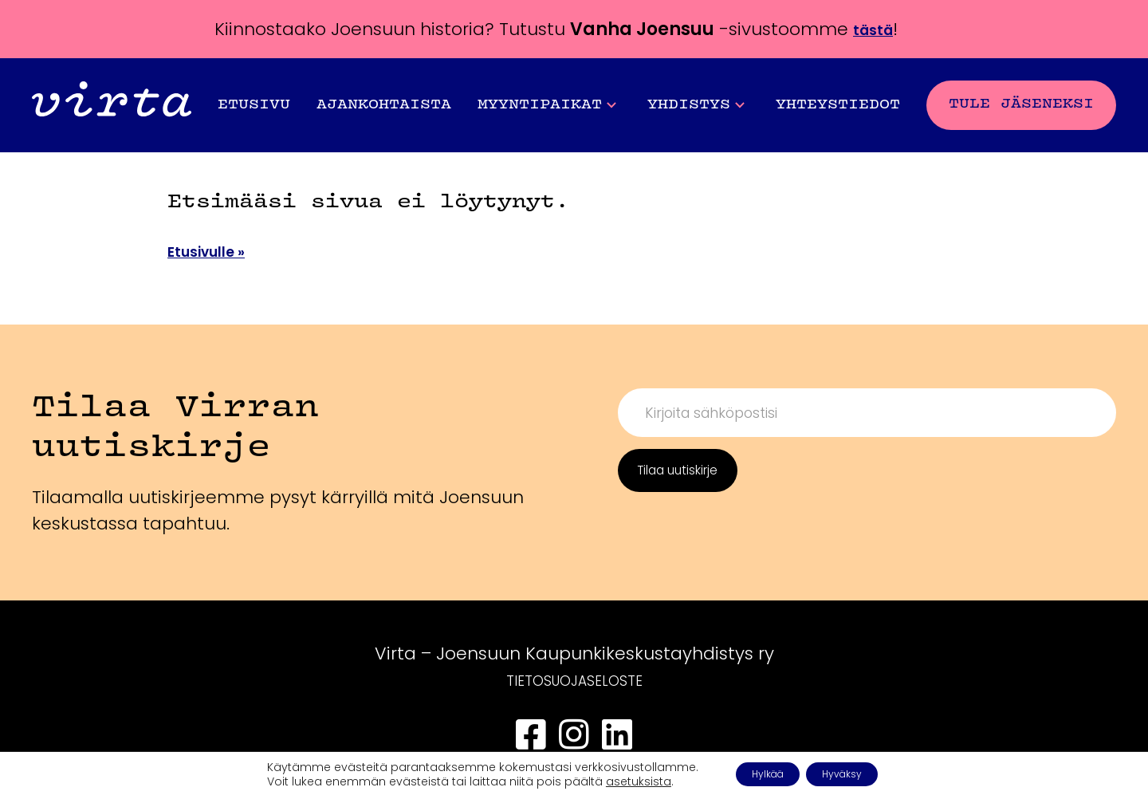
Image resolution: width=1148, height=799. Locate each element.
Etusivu (254, 105)
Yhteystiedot (838, 105)
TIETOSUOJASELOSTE (574, 679)
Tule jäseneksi (1021, 104)
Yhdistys (696, 105)
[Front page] (111, 104)
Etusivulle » (217, 250)
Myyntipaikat (547, 105)
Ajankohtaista (383, 105)
